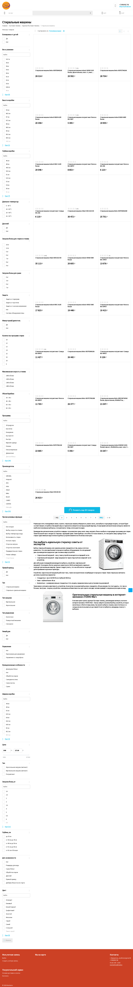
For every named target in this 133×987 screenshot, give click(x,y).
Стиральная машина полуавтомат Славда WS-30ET (82, 446)
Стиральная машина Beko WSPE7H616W (81, 398)
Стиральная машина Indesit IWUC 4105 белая (48, 165)
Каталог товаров (15, 13)
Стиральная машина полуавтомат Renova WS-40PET (82, 165)
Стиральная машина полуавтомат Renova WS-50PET (114, 305)
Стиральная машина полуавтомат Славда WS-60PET (49, 352)
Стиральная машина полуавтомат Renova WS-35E (114, 165)
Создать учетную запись (10, 961)
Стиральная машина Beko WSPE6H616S (48, 70)
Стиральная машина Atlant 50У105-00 (47, 492)
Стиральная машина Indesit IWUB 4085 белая (113, 118)
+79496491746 (125, 5)
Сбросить (7, 940)
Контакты (5, 976)
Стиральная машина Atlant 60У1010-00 (48, 258)
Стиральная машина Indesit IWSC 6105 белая (48, 305)
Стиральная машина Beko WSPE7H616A (113, 70)
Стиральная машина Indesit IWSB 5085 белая (81, 258)
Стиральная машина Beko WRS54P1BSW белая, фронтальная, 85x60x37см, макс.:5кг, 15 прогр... (113, 399)
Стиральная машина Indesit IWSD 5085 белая (81, 305)
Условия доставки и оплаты (11, 973)
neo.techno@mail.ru (116, 965)
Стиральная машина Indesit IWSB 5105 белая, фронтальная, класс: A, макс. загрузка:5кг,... (81, 71)
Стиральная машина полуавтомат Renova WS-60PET (49, 399)
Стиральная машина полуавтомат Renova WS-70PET (114, 258)
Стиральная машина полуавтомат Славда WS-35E (49, 212)
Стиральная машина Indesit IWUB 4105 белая (48, 118)
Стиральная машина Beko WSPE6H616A (81, 351)
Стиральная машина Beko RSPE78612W (48, 445)
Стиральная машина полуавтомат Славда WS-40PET (114, 352)
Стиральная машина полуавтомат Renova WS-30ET (82, 118)
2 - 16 (111, 518)
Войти (4, 958)
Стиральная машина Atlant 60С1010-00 (81, 211)
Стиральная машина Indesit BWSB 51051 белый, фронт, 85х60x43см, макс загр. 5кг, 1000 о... (114, 446)
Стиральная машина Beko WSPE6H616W (113, 211)
